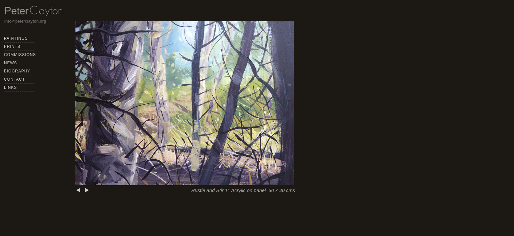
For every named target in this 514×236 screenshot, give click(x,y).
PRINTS (12, 46)
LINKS (10, 87)
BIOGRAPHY (17, 71)
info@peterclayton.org (25, 21)
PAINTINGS (16, 38)
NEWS (10, 63)
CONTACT (14, 79)
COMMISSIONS (20, 54)
